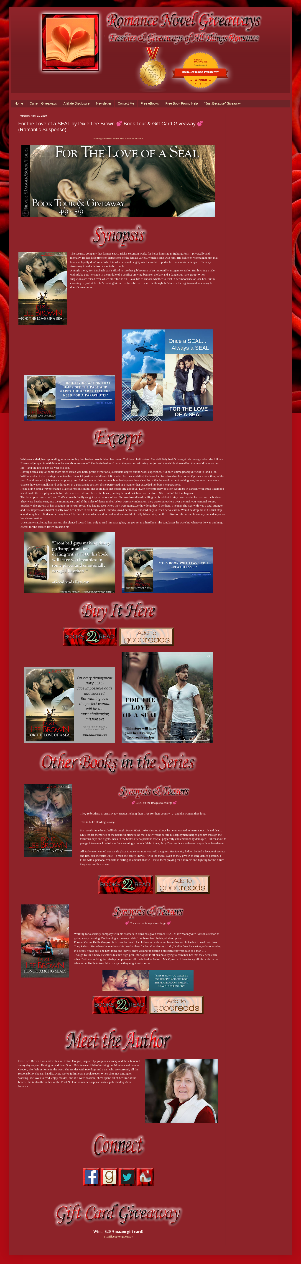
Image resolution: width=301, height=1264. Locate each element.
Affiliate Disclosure (76, 103)
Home (19, 103)
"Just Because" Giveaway (222, 103)
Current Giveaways (43, 103)
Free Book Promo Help (181, 103)
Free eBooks (150, 103)
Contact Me (126, 103)
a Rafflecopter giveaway (118, 1236)
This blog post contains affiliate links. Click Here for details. (118, 138)
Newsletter (103, 103)
